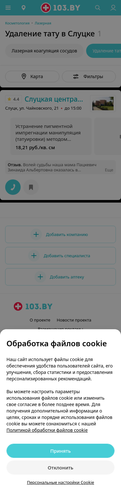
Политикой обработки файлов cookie (47, 430)
